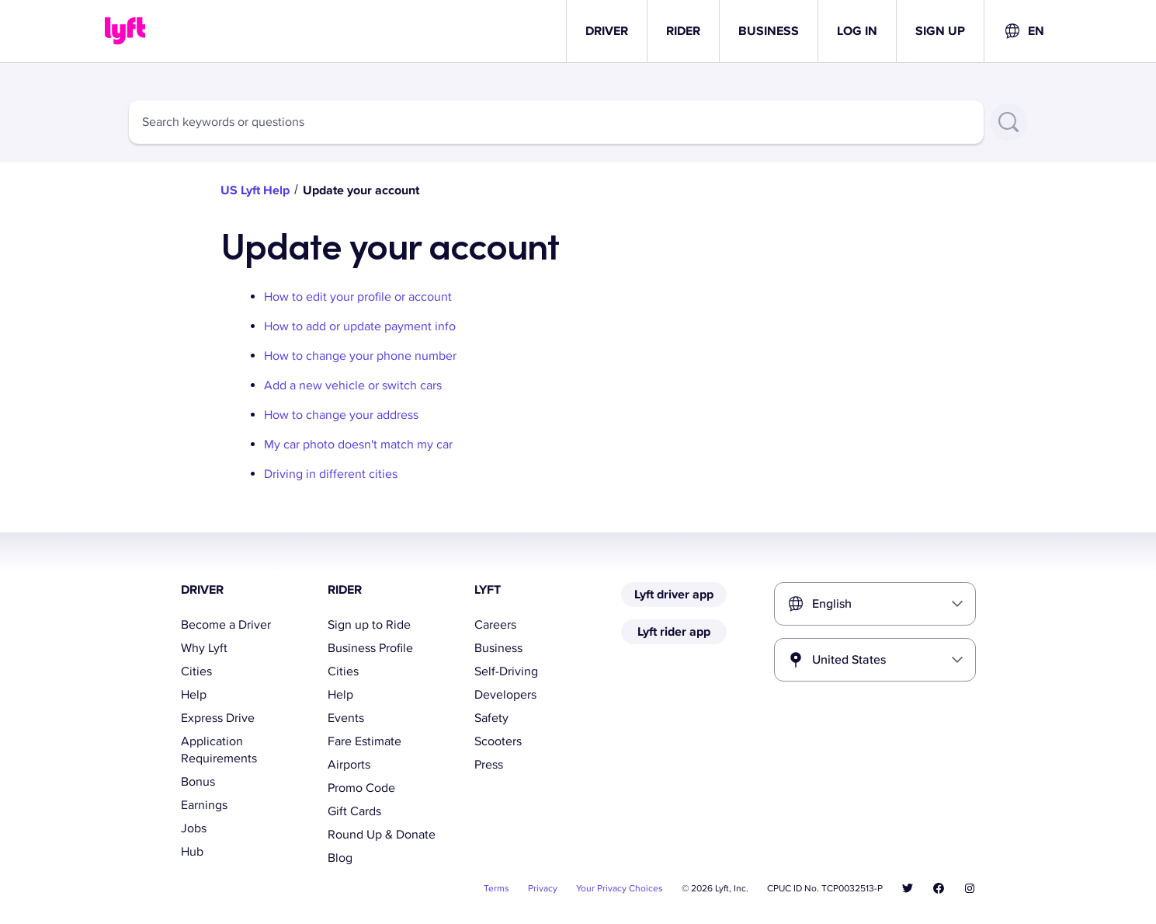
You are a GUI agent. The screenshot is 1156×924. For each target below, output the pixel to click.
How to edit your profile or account (358, 297)
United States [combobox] (849, 660)
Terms (496, 888)
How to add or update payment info (360, 326)
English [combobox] (832, 604)
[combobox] (1023, 31)
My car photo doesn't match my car (358, 444)
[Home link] (125, 31)
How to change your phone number (360, 356)
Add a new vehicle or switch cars (353, 385)
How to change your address (341, 415)
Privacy (542, 888)
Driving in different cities (330, 474)
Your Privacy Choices (619, 888)
